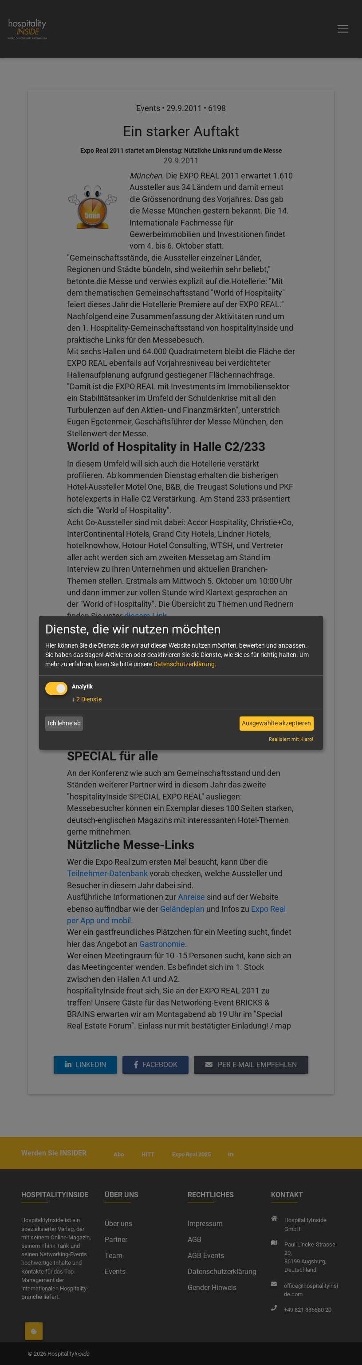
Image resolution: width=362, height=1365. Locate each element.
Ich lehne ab (64, 723)
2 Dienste (87, 699)
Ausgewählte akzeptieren (276, 723)
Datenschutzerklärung (184, 664)
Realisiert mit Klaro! (291, 739)
